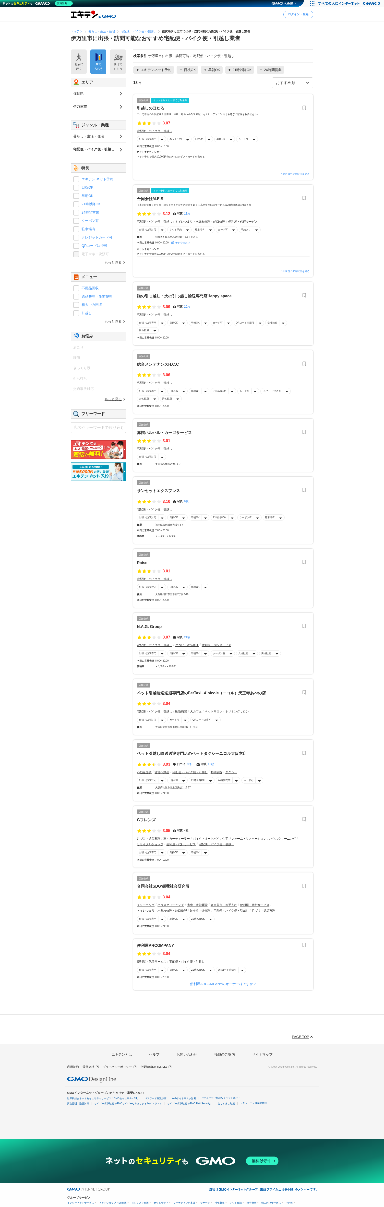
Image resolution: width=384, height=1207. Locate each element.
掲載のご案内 (224, 1054)
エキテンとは (121, 1054)
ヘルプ (154, 1054)
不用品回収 (90, 288)
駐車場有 (200, 229)
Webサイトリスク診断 (184, 1098)
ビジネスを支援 (140, 1202)
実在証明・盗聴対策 (78, 1103)
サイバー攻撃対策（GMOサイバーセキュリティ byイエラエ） (128, 1103)
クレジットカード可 (97, 237)
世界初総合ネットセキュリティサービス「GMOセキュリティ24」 (103, 1098)
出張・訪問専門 (147, 139)
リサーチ (205, 1202)
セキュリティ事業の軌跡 (253, 1103)
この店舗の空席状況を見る (295, 174)
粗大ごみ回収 (92, 305)
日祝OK (199, 139)
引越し (87, 313)
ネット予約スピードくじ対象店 (170, 100)
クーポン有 (246, 517)
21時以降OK (220, 390)
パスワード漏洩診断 (155, 1098)
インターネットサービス (80, 1202)
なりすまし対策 (226, 1103)
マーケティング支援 (184, 1202)
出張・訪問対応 (147, 229)
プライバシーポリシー (120, 1067)
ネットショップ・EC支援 (113, 1202)
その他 (289, 1202)
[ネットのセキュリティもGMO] (37, 3)
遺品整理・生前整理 (97, 296)
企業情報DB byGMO (156, 1067)
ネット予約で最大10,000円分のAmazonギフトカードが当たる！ (172, 156)
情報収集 (220, 1202)
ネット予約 (175, 139)
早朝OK (220, 139)
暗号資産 (251, 1202)
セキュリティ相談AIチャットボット (220, 1098)
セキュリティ (161, 1202)
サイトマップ (262, 1054)
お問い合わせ (187, 1054)
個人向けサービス (271, 1202)
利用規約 (73, 1067)
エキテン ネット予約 (97, 179)
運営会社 (91, 1067)
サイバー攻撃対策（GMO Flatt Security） (190, 1103)
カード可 (243, 139)
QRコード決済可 (245, 322)
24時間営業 (224, 780)
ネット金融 (235, 1202)
